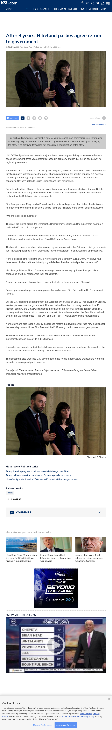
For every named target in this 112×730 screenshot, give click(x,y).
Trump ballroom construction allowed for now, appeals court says (38, 475)
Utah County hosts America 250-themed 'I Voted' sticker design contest (42, 479)
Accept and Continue (65, 725)
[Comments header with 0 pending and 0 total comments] (56, 512)
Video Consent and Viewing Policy (78, 716)
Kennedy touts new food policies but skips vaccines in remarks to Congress (89, 558)
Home (35, 8)
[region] (56, 712)
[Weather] (85, 3)
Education (93, 8)
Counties (44, 8)
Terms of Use (86, 713)
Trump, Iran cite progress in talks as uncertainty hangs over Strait (37, 471)
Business (72, 8)
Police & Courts (58, 8)
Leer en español (99, 124)
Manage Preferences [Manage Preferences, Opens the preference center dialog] (42, 725)
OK (108, 699)
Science (104, 8)
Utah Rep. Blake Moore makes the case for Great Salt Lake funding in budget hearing (21, 558)
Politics (83, 8)
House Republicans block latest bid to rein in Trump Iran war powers (55, 558)
